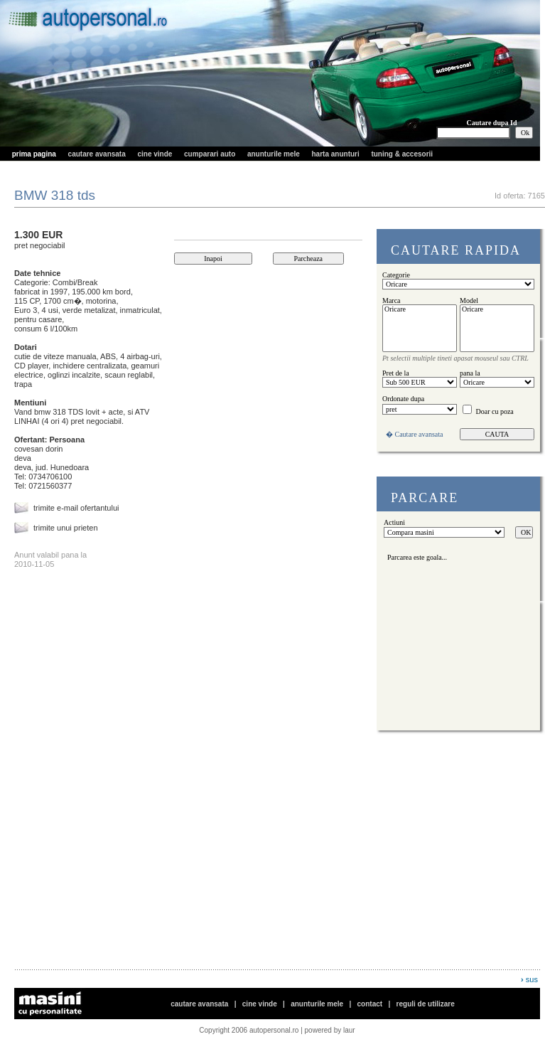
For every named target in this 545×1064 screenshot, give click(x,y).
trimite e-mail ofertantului (76, 508)
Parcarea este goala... (415, 557)
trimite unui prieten (65, 527)
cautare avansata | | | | (313, 1004)
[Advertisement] (180, 869)
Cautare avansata (419, 434)
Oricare (419, 309)
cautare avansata (97, 154)
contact (370, 1004)
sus (532, 979)
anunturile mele (273, 154)
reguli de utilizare (425, 1004)
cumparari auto (209, 154)
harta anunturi (336, 154)
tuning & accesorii (402, 154)
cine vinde (154, 154)
